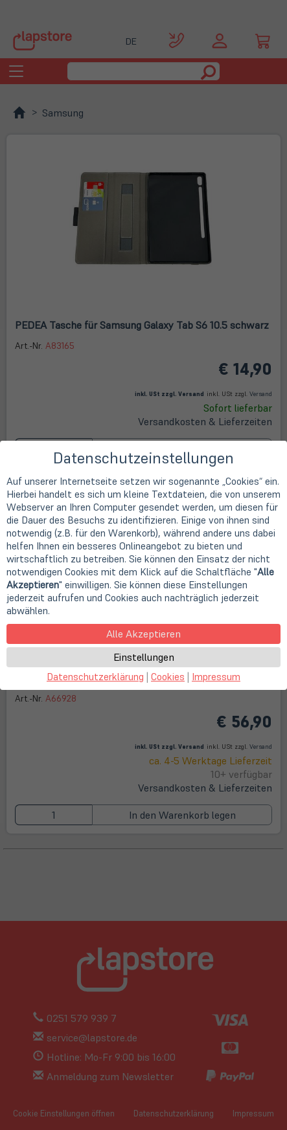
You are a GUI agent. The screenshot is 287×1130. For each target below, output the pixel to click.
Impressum (216, 676)
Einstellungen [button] (143, 656)
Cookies (168, 676)
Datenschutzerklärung (95, 676)
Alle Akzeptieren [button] (143, 633)
